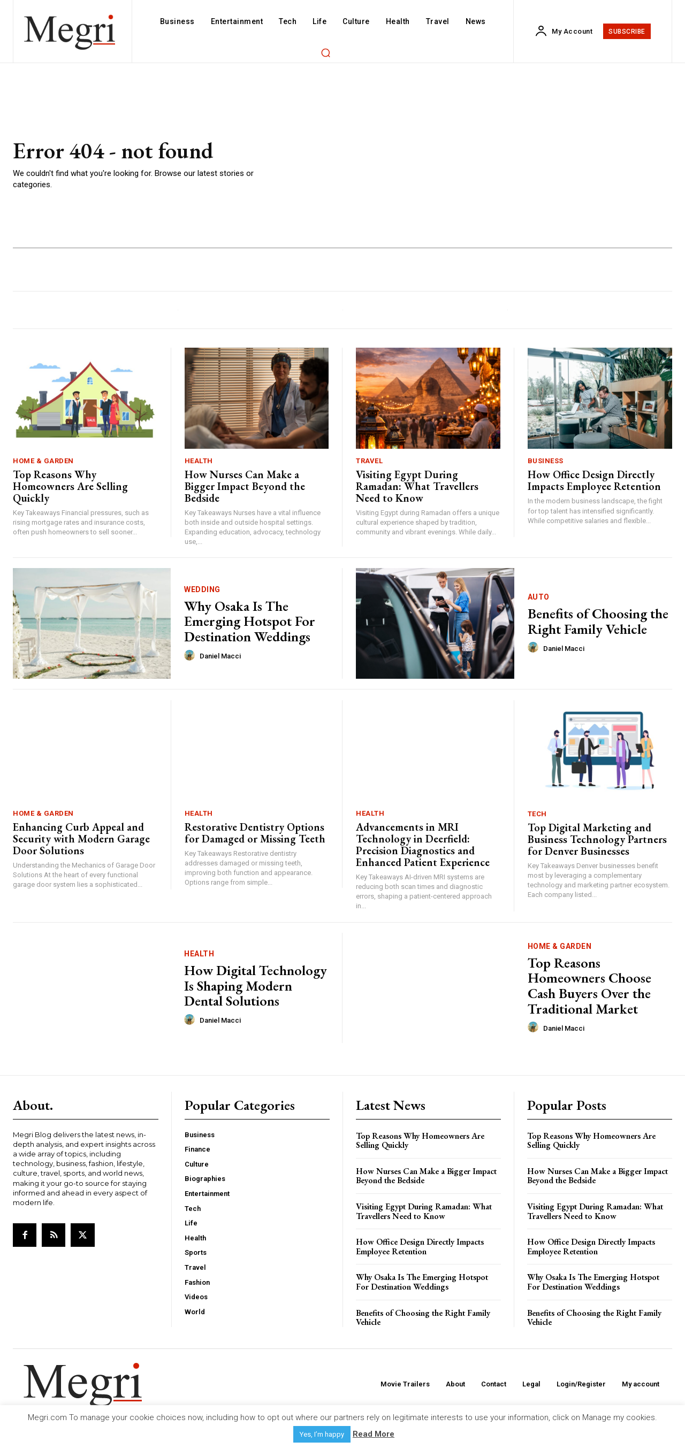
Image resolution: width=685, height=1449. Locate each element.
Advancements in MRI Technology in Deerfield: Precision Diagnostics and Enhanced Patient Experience (423, 844)
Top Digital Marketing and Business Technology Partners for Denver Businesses (597, 839)
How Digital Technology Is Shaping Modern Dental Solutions (255, 985)
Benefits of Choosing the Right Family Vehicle (598, 621)
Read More (373, 1434)
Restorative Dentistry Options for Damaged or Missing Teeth (255, 833)
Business (546, 460)
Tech (537, 813)
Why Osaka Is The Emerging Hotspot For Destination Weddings (249, 621)
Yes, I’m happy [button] (322, 1434)
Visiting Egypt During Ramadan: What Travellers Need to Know (417, 486)
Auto (539, 597)
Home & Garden (43, 460)
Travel (369, 460)
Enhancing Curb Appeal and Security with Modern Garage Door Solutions (81, 838)
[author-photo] (191, 656)
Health (199, 460)
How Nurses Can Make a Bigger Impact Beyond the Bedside (245, 486)
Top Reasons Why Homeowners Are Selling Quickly (70, 486)
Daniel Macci (220, 656)
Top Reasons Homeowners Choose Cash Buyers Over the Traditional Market (589, 986)
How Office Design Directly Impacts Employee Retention (594, 480)
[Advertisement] (479, 165)
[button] (325, 52)
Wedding (202, 589)
